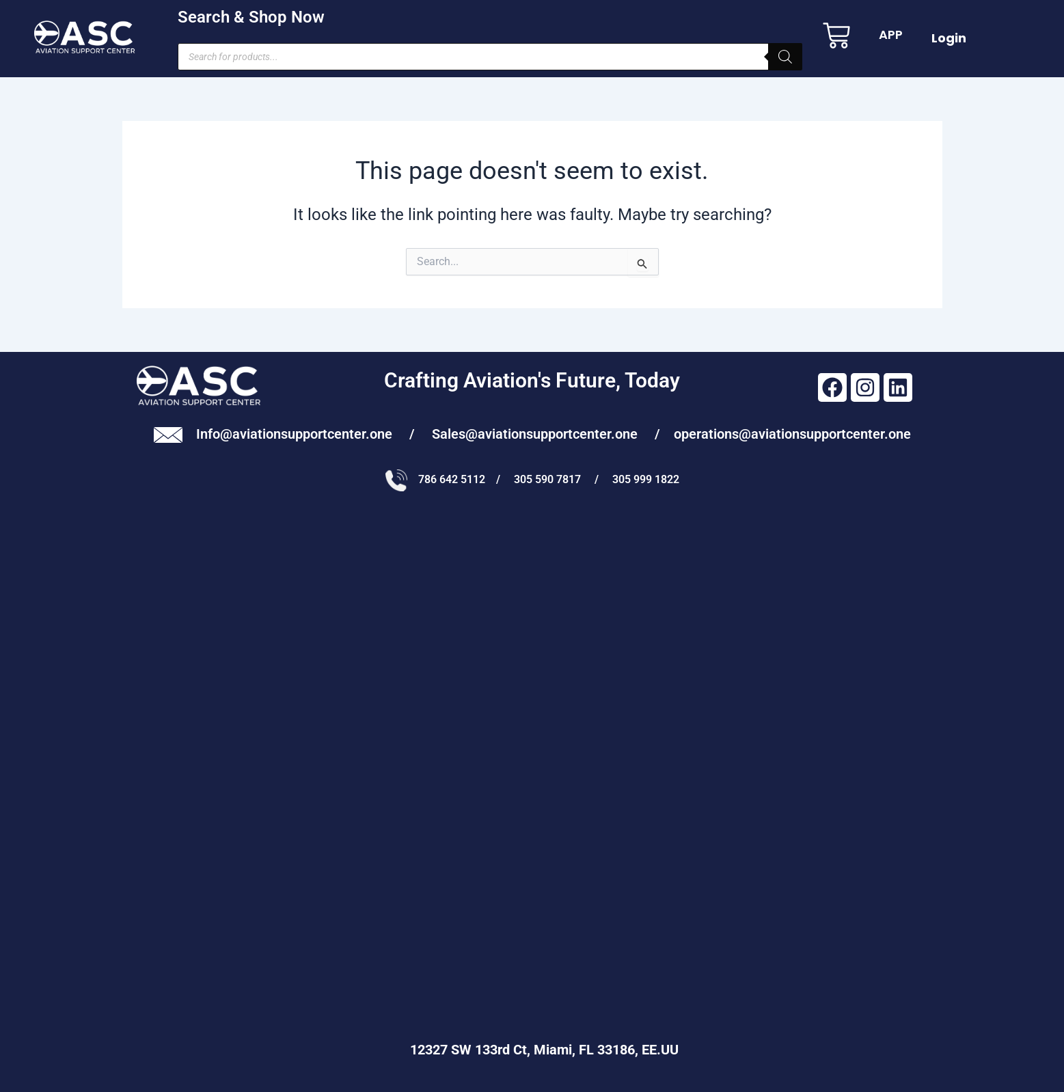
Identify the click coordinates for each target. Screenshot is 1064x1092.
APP (891, 34)
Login (948, 37)
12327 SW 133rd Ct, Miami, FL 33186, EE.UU (532, 1049)
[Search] (785, 56)
